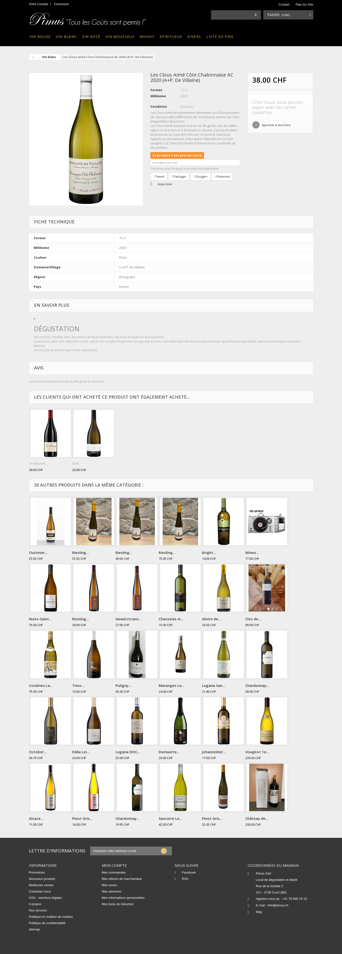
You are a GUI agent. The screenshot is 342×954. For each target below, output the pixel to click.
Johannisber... (214, 751)
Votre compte (38, 4)
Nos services (38, 910)
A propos (35, 904)
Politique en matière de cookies (51, 917)
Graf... (76, 463)
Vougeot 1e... (257, 751)
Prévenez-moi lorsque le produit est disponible (184, 168)
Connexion (61, 4)
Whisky (147, 36)
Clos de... (253, 618)
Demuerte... (169, 751)
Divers (194, 36)
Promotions (37, 872)
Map (259, 912)
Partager (178, 176)
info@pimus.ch (277, 905)
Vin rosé (91, 36)
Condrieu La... (41, 685)
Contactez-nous (40, 891)
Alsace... (36, 818)
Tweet (159, 176)
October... (38, 751)
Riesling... (80, 552)
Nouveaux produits (42, 879)
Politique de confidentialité (47, 923)
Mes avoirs (109, 885)
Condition (158, 106)
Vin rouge (40, 36)
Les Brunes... (38, 463)
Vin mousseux (119, 36)
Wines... (252, 552)
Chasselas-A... (171, 618)
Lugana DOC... (127, 751)
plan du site (304, 4)
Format (156, 90)
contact (284, 4)
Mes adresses (112, 891)
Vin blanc (66, 36)
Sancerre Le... (170, 818)
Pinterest (222, 176)
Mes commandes (114, 872)
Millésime (158, 96)
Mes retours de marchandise (122, 879)
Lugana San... (213, 685)
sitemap (34, 929)
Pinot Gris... (82, 818)
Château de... (256, 818)
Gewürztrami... (128, 618)
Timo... (78, 685)
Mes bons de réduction (118, 904)
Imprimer (165, 184)
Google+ (200, 176)
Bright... (209, 552)
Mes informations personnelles (123, 898)
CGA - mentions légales (45, 898)
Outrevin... (38, 552)
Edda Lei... (81, 751)
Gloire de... (211, 618)
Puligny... (123, 685)
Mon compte (114, 865)
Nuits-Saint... (40, 618)
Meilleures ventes (41, 885)
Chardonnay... (257, 685)
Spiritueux (171, 36)
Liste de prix (219, 36)
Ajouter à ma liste (276, 125)
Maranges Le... (171, 685)
